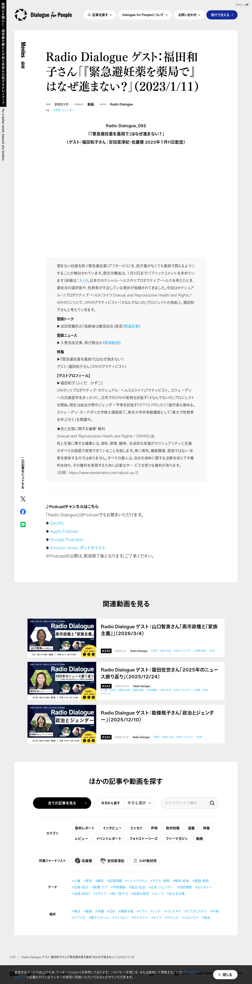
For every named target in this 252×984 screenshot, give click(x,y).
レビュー (81, 838)
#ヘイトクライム (136, 880)
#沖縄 (197, 690)
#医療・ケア (100, 887)
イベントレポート (108, 838)
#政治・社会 (165, 650)
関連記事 (131, 326)
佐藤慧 (83, 860)
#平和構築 (151, 690)
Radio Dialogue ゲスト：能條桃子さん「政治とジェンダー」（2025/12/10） (157, 716)
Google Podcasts (66, 539)
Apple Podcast (64, 531)
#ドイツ (156, 917)
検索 (212, 803)
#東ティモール (99, 917)
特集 (206, 827)
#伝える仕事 (176, 893)
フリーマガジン (177, 838)
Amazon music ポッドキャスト (78, 548)
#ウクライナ (140, 917)
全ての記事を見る (62, 803)
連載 (191, 827)
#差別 (154, 650)
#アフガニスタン (195, 911)
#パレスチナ (172, 911)
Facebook (23, 512)
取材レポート (85, 827)
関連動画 (111, 342)
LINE (23, 524)
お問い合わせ (187, 15)
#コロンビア (190, 917)
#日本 (212, 650)
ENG (239, 4)
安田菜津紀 (112, 860)
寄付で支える (220, 15)
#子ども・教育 (160, 880)
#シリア (155, 911)
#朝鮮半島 (125, 911)
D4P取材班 (145, 860)
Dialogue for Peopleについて (143, 15)
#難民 (99, 880)
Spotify (57, 523)
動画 (91, 104)
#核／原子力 (119, 893)
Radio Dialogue (121, 104)
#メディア (100, 893)
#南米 (206, 917)
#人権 (104, 690)
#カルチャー (203, 887)
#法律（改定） (200, 650)
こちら (81, 280)
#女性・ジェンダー (64, 110)
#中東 (214, 911)
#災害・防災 (80, 887)
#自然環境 (184, 887)
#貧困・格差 (138, 690)
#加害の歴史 (140, 893)
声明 (154, 827)
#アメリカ (106, 694)
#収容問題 (114, 880)
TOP (13, 957)
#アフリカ (78, 917)
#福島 (88, 911)
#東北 (76, 911)
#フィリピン (120, 917)
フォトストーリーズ (143, 838)
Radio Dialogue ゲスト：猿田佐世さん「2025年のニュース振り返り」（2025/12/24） (159, 673)
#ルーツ (158, 893)
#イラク (142, 911)
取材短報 (173, 827)
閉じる (227, 974)
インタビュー (112, 827)
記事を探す (100, 15)
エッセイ (136, 827)
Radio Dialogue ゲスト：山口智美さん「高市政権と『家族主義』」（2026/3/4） (159, 630)
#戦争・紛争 (124, 690)
